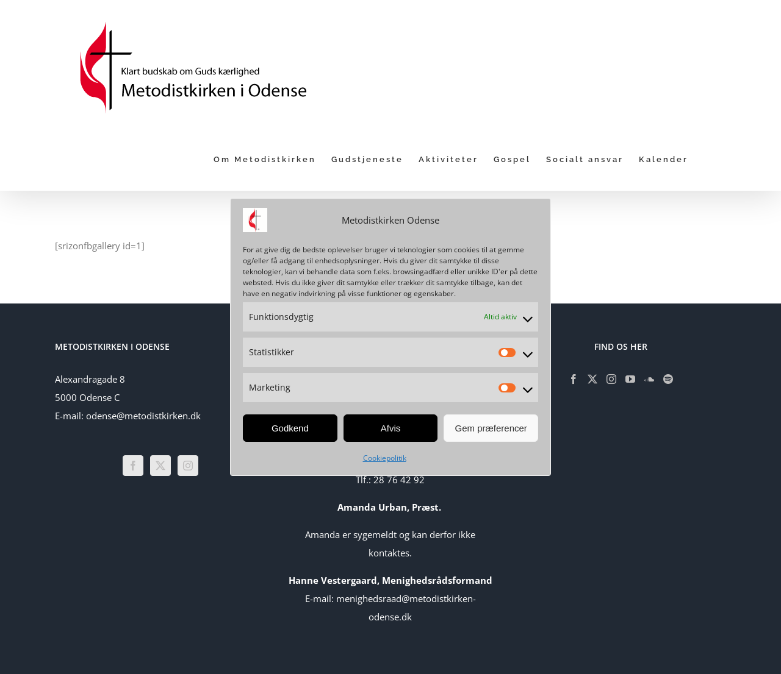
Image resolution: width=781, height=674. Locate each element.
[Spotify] (668, 379)
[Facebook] (133, 465)
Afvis (391, 428)
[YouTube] (630, 379)
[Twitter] (160, 465)
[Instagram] (188, 465)
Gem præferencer (491, 428)
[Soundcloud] (649, 379)
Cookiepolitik (384, 458)
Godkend (290, 428)
